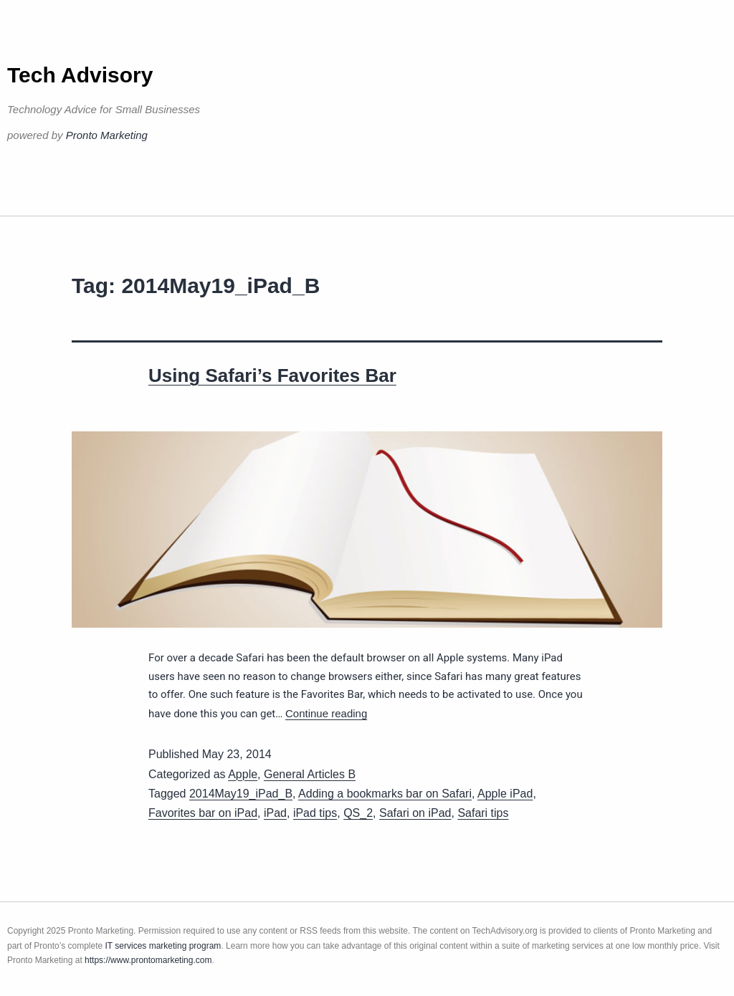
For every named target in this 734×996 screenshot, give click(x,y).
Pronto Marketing (107, 135)
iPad (275, 813)
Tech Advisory (80, 75)
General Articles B (310, 774)
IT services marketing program (163, 946)
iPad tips (315, 813)
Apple (242, 774)
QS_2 (358, 813)
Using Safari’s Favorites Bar (272, 375)
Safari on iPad (415, 813)
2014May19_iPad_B (240, 793)
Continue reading (326, 713)
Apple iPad (505, 793)
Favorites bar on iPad (202, 813)
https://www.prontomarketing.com (148, 960)
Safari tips (482, 813)
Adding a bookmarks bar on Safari (385, 793)
